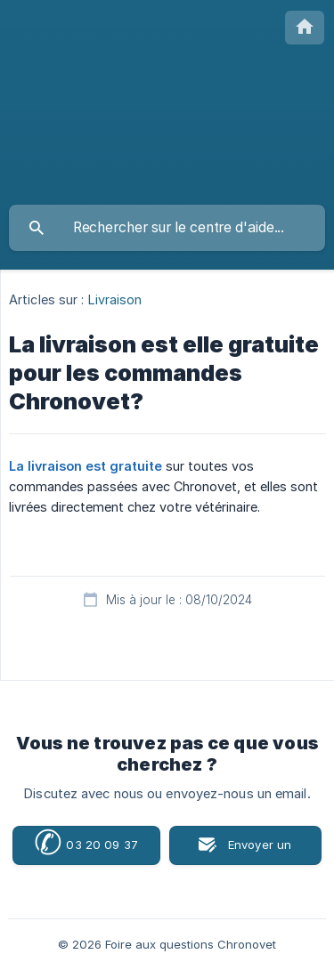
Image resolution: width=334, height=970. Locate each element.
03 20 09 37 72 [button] (86, 845)
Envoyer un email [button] (260, 851)
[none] (304, 27)
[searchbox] (167, 228)
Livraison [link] (115, 299)
